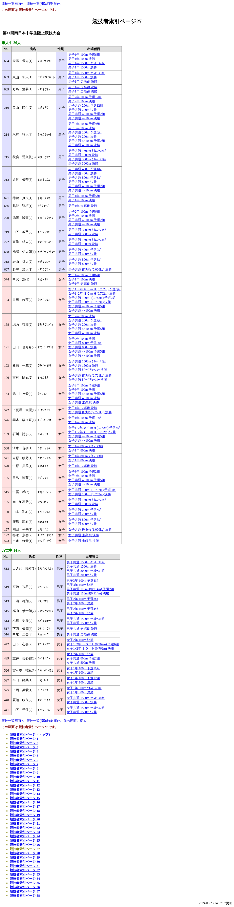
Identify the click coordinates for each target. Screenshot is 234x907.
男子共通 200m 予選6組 (84, 132)
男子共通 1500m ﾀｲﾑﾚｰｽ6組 (87, 150)
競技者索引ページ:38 (25, 895)
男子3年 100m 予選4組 (82, 580)
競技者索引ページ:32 (25, 870)
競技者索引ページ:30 (25, 861)
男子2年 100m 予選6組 (84, 211)
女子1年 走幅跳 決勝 (82, 408)
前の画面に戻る (75, 720)
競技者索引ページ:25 (25, 840)
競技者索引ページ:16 (25, 802)
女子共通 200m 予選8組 (84, 509)
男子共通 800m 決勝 (82, 182)
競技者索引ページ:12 (25, 785)
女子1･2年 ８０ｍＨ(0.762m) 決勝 (92, 293)
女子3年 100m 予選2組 (84, 471)
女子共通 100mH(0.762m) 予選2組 (92, 297)
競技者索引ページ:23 (25, 832)
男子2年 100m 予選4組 (82, 609)
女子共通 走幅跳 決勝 (83, 541)
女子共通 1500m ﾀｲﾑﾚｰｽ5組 (87, 361)
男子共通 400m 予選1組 (84, 169)
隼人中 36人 (11, 43)
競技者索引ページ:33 (25, 874)
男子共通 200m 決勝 (82, 109)
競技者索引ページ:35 (25, 883)
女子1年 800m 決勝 (81, 450)
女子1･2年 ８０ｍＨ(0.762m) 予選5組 (94, 289)
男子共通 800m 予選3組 (84, 259)
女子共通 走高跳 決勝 (83, 402)
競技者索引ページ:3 (24, 747)
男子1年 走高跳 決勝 (82, 87)
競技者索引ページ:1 (24, 738)
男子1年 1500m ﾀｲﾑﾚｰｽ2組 (86, 63)
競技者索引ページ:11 (25, 781)
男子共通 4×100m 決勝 (84, 118)
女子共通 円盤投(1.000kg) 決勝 (90, 529)
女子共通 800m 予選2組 (83, 658)
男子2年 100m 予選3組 (82, 599)
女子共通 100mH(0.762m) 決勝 (89, 302)
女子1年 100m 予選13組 (84, 418)
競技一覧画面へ (13, 3)
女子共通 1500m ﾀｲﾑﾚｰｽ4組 (86, 698)
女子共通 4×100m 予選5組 (86, 306)
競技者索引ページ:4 (24, 751)
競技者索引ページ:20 (25, 819)
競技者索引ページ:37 (25, 891)
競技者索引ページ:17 (25, 806)
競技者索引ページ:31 (25, 866)
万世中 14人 (11, 550)
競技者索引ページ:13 (25, 789)
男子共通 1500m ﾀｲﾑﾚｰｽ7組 (86, 562)
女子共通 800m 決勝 (82, 347)
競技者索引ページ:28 (25, 853)
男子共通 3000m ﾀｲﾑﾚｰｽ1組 (87, 230)
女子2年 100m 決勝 (81, 316)
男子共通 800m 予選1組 (84, 177)
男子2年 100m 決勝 (81, 101)
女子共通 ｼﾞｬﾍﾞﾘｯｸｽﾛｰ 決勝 (87, 370)
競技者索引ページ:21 (25, 823)
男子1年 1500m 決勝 (82, 67)
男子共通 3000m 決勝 (83, 163)
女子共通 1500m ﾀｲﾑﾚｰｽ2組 (86, 708)
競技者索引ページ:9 (24, 772)
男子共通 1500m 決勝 (83, 155)
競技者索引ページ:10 (25, 777)
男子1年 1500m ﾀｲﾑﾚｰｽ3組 (86, 73)
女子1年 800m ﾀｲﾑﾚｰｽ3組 (85, 446)
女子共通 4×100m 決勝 (84, 310)
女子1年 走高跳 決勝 (82, 283)
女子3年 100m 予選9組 (84, 385)
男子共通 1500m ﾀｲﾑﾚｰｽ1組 (87, 239)
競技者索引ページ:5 (24, 755)
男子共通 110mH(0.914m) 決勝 (88, 593)
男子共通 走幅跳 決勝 (82, 628)
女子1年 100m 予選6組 (84, 275)
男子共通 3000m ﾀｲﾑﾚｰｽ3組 (87, 159)
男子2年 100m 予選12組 (84, 97)
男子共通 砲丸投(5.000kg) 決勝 (90, 269)
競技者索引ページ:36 (25, 887)
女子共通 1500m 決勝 (83, 365)
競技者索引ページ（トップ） (31, 734)
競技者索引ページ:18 (25, 811)
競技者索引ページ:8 (24, 768)
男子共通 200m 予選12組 (85, 105)
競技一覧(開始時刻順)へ (44, 3)
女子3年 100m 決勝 (81, 389)
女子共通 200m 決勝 (82, 324)
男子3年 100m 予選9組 (84, 124)
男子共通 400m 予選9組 (84, 249)
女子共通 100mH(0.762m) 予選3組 (92, 490)
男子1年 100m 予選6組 (84, 54)
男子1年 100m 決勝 (81, 59)
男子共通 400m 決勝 (82, 173)
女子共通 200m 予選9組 (84, 320)
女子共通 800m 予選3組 (84, 343)
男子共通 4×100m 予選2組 (86, 114)
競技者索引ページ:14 (25, 794)
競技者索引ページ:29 (25, 857)
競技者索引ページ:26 (25, 844)
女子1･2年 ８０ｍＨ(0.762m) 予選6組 (94, 427)
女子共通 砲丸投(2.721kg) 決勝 (90, 375)
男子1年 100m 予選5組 (84, 196)
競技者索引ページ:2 (24, 743)
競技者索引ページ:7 (24, 764)
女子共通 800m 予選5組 (84, 519)
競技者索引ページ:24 (25, 836)
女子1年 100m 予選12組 (83, 678)
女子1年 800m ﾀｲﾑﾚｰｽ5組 (84, 688)
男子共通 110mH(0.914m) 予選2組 (90, 589)
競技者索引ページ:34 (25, 878)
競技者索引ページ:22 (25, 827)
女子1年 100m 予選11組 (83, 668)
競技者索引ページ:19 (25, 815)
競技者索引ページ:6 (24, 760)
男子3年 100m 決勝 (81, 128)
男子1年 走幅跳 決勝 (82, 81)
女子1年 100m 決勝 (81, 279)
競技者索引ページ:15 (25, 798)
